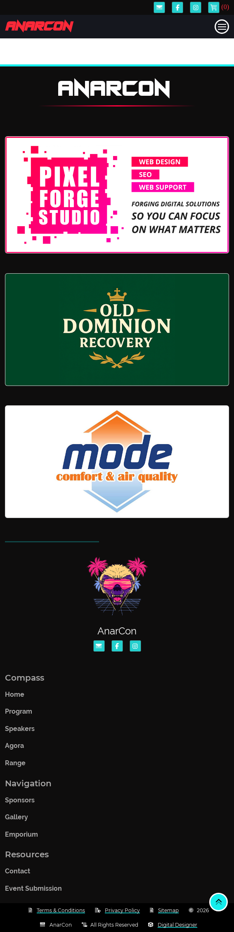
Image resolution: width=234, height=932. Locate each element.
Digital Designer (177, 925)
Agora (14, 748)
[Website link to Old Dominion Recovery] (117, 330)
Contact (17, 874)
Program (18, 714)
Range (15, 765)
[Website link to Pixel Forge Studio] (117, 195)
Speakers (20, 731)
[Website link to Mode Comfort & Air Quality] (117, 462)
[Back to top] (218, 902)
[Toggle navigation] (222, 26)
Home (14, 697)
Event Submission (33, 891)
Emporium (21, 837)
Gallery (16, 819)
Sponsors (20, 803)
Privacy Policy (122, 910)
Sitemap (168, 910)
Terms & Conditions (61, 910)
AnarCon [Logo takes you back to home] (38, 26)
